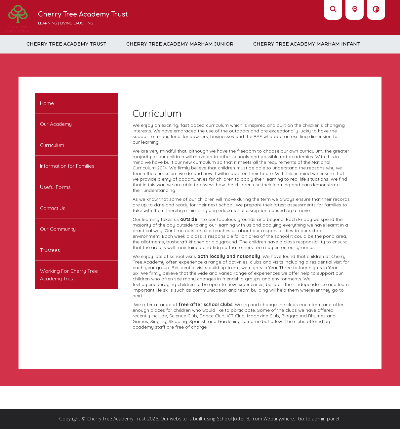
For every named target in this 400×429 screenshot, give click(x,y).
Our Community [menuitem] (58, 229)
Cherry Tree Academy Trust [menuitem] (66, 44)
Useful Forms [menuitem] (55, 187)
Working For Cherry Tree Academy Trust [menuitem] (69, 275)
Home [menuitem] (47, 103)
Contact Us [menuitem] (52, 208)
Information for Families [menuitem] (67, 166)
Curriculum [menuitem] (52, 145)
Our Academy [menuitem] (56, 124)
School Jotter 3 (233, 418)
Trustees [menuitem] (50, 250)
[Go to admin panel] (319, 418)
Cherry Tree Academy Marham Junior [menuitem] (179, 44)
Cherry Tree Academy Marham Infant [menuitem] (306, 44)
